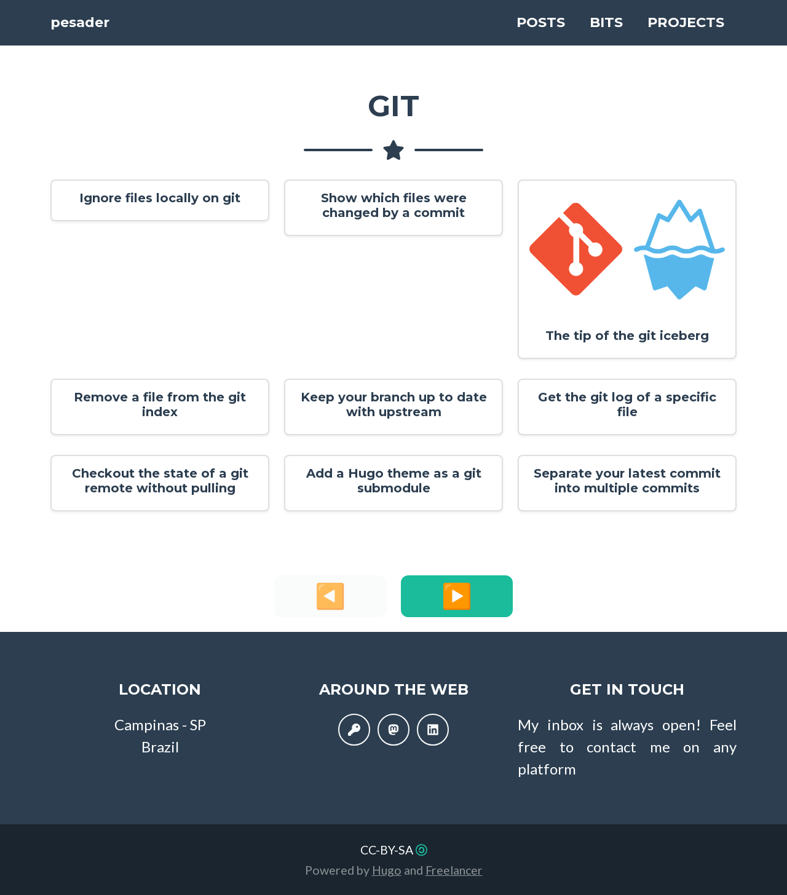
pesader (100, 23)
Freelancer (454, 870)
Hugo (386, 870)
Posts (540, 23)
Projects (685, 23)
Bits (606, 23)
